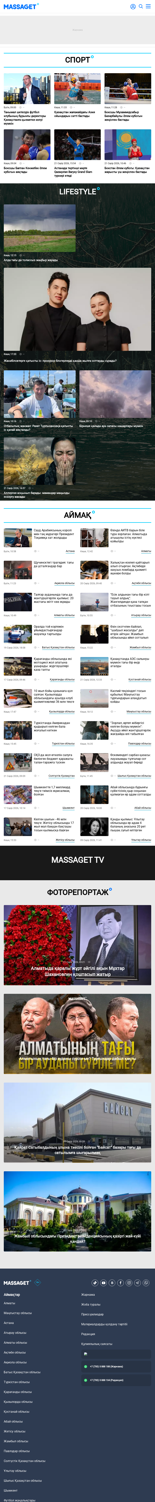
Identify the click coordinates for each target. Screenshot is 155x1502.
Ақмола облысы (64, 583)
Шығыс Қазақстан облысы (134, 775)
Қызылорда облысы (62, 711)
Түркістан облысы (63, 743)
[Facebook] (120, 1283)
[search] (141, 6)
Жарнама (88, 1294)
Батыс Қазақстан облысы (58, 647)
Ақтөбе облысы (141, 583)
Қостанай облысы (140, 679)
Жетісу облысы (65, 840)
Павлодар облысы (139, 743)
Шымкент (69, 807)
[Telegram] (138, 1283)
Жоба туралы (90, 1304)
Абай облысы (142, 807)
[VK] (112, 1283)
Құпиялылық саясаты (96, 1344)
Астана (70, 551)
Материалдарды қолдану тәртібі (104, 1324)
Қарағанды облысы (62, 679)
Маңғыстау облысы (139, 711)
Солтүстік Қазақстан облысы (24, 1461)
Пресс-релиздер (92, 1314)
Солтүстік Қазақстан (62, 775)
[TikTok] (95, 1283)
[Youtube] (103, 1283)
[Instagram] (129, 1283)
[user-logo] (133, 8)
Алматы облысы (64, 615)
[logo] (21, 6)
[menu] (148, 6)
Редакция (88, 1334)
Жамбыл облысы (140, 647)
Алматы (146, 551)
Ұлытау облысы (141, 840)
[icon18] (37, 1283)
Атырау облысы (141, 615)
